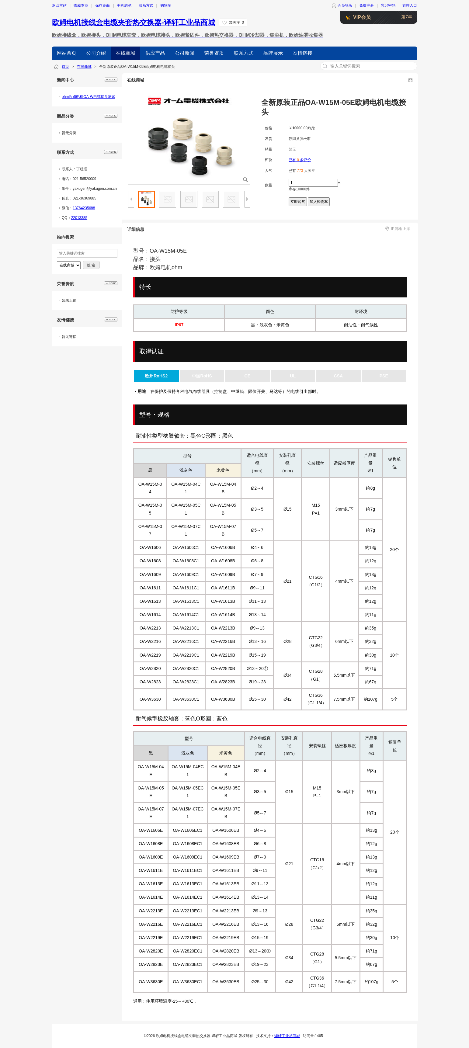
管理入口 (409, 5)
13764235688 (84, 208)
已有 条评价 (300, 160)
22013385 (79, 218)
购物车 (165, 5)
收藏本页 (81, 5)
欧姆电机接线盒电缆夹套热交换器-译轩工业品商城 (133, 22)
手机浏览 (124, 5)
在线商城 (84, 66)
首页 (65, 66)
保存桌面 (102, 5)
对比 (311, 128)
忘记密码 (388, 5)
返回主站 (59, 5)
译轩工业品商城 (287, 1036)
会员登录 (345, 5)
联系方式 (146, 5)
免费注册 (366, 5)
